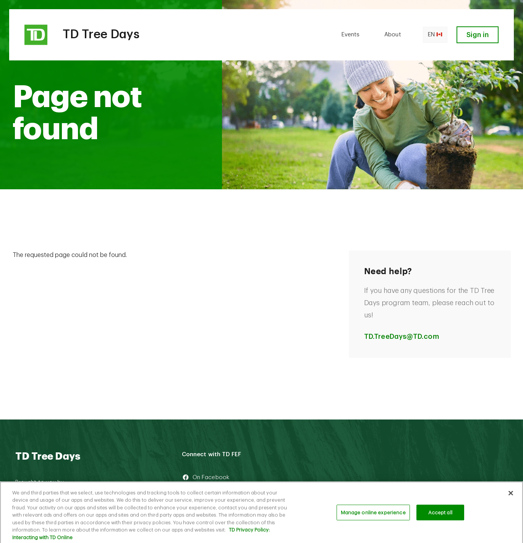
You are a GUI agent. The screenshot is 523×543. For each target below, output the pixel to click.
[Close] (510, 495)
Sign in (477, 34)
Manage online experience (373, 514)
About (392, 34)
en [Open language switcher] (435, 34)
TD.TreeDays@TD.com (401, 336)
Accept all (440, 514)
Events (350, 34)
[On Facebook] (241, 477)
